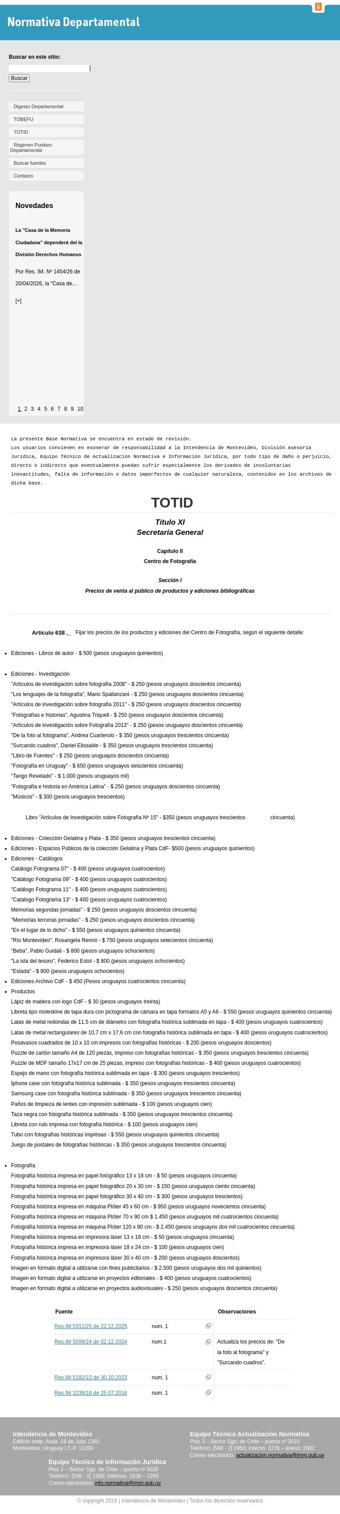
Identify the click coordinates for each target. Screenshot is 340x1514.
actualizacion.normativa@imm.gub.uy (280, 1455)
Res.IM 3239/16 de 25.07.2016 (90, 1393)
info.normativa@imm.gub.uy (128, 1483)
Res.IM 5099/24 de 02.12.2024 (90, 1342)
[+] (18, 301)
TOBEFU (23, 119)
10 (80, 409)
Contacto (23, 175)
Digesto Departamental (39, 106)
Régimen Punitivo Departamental (31, 147)
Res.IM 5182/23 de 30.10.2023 (90, 1377)
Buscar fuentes (30, 163)
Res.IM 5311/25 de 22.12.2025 (90, 1326)
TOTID (21, 132)
